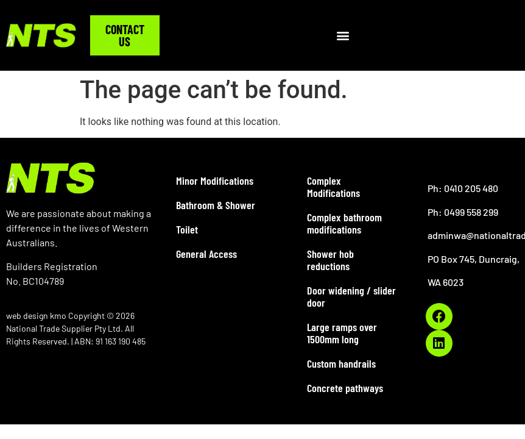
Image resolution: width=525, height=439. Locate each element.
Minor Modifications (214, 180)
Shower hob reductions (330, 260)
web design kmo (37, 315)
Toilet (187, 229)
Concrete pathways (345, 388)
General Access (206, 254)
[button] (343, 36)
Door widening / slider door (351, 296)
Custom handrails (341, 363)
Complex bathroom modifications (344, 223)
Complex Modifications (333, 186)
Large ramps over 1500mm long (342, 333)
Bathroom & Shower (215, 205)
